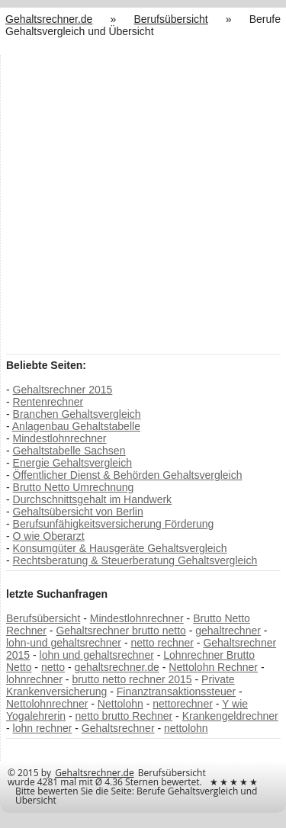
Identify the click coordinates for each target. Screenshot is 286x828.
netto (53, 667)
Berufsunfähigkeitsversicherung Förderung (113, 524)
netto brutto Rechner (124, 716)
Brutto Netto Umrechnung (73, 487)
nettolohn (186, 728)
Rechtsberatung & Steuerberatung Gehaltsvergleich (135, 560)
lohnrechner (34, 679)
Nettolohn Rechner (213, 667)
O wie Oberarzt (49, 536)
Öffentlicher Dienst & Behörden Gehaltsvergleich (128, 475)
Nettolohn (120, 704)
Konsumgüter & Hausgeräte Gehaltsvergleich (120, 548)
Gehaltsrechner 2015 (63, 390)
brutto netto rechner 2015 (131, 679)
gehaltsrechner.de (117, 667)
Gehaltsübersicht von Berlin (78, 511)
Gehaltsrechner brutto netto (120, 630)
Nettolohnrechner (47, 704)
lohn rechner (42, 728)
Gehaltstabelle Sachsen (69, 450)
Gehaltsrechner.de (94, 772)
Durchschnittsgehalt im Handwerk (92, 499)
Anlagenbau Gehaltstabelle (76, 426)
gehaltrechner (228, 630)
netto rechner (162, 643)
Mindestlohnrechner (60, 438)
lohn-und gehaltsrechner (63, 643)
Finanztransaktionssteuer (176, 691)
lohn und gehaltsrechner (97, 655)
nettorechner (183, 704)
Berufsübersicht (43, 618)
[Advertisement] (143, 203)
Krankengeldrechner (230, 716)
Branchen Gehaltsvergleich (77, 414)
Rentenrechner (48, 402)
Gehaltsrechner (118, 728)
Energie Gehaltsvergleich (72, 463)
